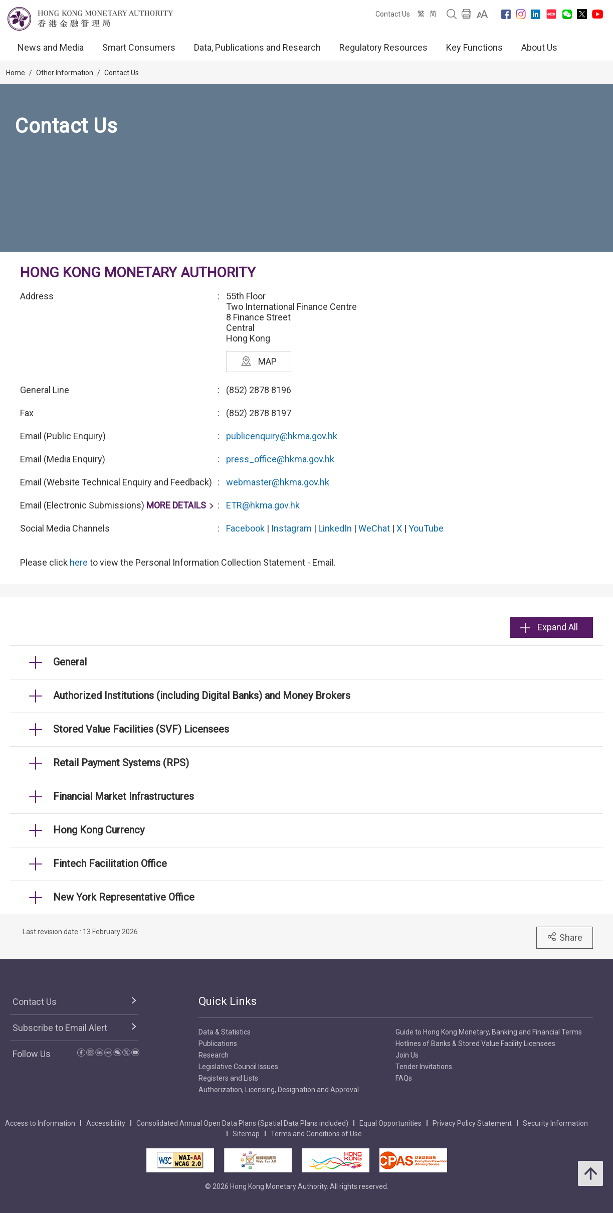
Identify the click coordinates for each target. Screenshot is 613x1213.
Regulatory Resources (383, 47)
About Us (539, 47)
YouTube (426, 528)
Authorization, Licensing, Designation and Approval (278, 1090)
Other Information (64, 73)
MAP (259, 361)
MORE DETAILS (176, 505)
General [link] (70, 662)
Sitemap (246, 1134)
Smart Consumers (138, 47)
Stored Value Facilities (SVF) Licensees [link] (141, 729)
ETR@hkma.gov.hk (263, 505)
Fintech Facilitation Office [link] (110, 863)
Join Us (407, 1055)
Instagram (291, 528)
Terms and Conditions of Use (316, 1134)
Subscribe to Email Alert (60, 1027)
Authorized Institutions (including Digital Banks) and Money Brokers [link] (201, 695)
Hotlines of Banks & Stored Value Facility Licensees (475, 1043)
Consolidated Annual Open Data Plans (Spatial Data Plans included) (242, 1123)
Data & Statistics (224, 1032)
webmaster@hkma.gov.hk (277, 482)
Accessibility (105, 1123)
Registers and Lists (228, 1078)
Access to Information (40, 1123)
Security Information (555, 1123)
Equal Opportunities (390, 1123)
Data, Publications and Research (257, 47)
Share (564, 937)
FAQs (403, 1078)
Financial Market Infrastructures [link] (123, 796)
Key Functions (474, 47)
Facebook (245, 528)
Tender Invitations (423, 1067)
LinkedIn (335, 528)
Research (213, 1055)
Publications (217, 1043)
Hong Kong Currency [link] (98, 830)
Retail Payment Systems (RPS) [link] (121, 763)
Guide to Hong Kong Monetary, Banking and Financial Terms (488, 1032)
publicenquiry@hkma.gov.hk (281, 436)
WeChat (374, 528)
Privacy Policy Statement (472, 1123)
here (79, 562)
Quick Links (227, 1001)
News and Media (51, 47)
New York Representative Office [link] (123, 897)
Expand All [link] (549, 627)
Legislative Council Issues (238, 1067)
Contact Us (392, 14)
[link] (482, 14)
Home (15, 73)
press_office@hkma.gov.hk (280, 459)
